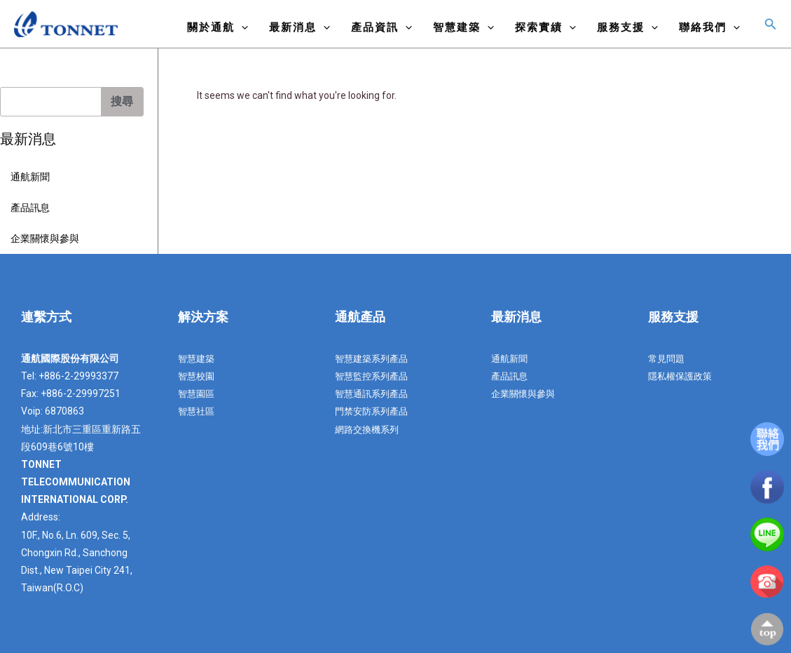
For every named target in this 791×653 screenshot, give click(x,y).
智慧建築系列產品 (374, 358)
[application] (241, 27)
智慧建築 (463, 27)
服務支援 (627, 27)
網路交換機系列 (369, 429)
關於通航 (217, 27)
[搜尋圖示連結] (770, 24)
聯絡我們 (709, 27)
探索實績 (545, 27)
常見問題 (667, 358)
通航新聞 (30, 176)
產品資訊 (381, 27)
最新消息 (299, 27)
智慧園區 (197, 393)
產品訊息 (30, 207)
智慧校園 (197, 376)
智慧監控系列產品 (374, 376)
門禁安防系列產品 (374, 411)
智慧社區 (197, 411)
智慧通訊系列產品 (374, 393)
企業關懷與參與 (45, 238)
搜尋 (122, 101)
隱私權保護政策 (682, 376)
